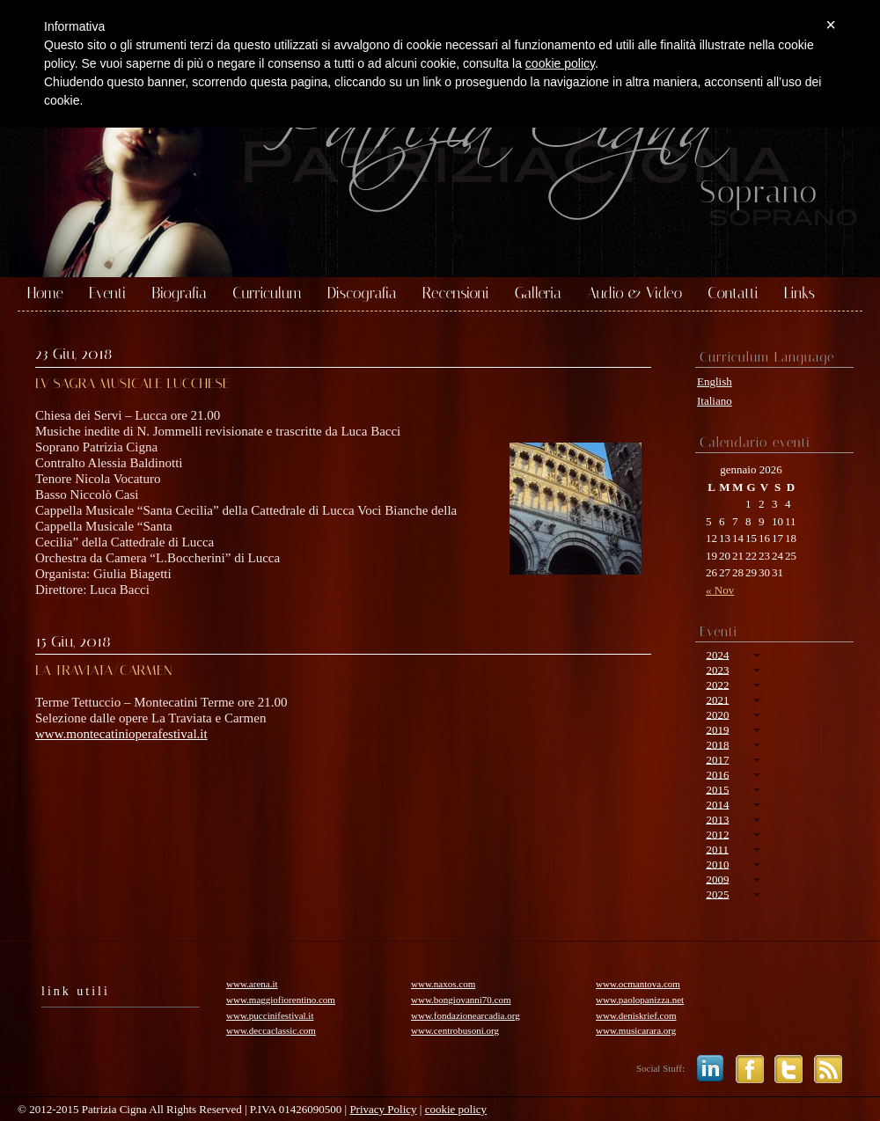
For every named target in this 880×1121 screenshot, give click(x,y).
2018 (717, 744)
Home (45, 294)
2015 (717, 788)
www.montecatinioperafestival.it (121, 734)
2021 (717, 699)
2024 (717, 654)
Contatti (733, 294)
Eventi (107, 294)
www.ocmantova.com (638, 983)
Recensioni (455, 294)
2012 (717, 833)
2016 (717, 773)
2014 (717, 803)
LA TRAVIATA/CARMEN (103, 670)
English (714, 381)
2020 (717, 714)
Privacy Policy (382, 1109)
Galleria (538, 294)
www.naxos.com (443, 983)
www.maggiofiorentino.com (280, 999)
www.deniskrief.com (636, 1015)
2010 (717, 863)
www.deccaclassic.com (271, 1030)
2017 (717, 759)
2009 (717, 878)
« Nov (720, 590)
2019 (717, 729)
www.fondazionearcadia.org (465, 1015)
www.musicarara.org (636, 1030)
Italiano (714, 400)
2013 (717, 818)
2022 (717, 684)
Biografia (179, 294)
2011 (717, 848)
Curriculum (267, 294)
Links (799, 294)
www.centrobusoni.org (455, 1030)
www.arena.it (252, 983)
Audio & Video (634, 294)
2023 (717, 669)
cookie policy (456, 1109)
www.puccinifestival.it (269, 1015)
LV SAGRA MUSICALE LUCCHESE (132, 383)
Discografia (362, 294)
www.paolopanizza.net (640, 999)
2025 (717, 893)
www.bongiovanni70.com (461, 999)
